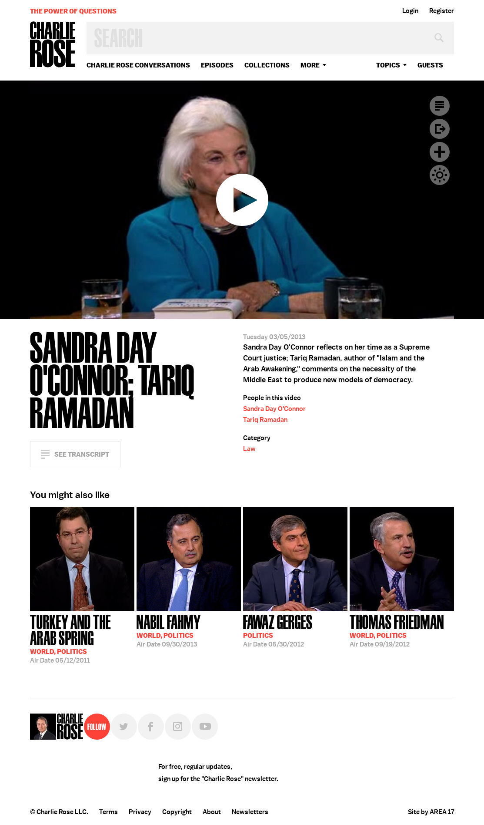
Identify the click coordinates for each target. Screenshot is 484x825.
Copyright (177, 812)
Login (410, 11)
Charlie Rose (53, 45)
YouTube (205, 727)
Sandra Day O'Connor (274, 408)
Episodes (217, 65)
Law (249, 448)
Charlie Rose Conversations (138, 65)
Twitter (124, 727)
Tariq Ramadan (265, 419)
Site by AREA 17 (431, 812)
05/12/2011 (82, 638)
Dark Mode (440, 175)
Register (441, 11)
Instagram (178, 727)
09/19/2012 (397, 630)
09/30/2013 (169, 630)
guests (430, 65)
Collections (267, 65)
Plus (440, 152)
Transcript (440, 106)
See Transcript (81, 454)
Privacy (140, 812)
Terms (108, 812)
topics (388, 65)
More (310, 65)
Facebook (151, 727)
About (212, 812)
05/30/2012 (278, 630)
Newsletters (250, 812)
